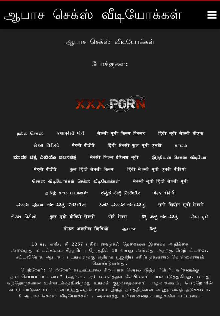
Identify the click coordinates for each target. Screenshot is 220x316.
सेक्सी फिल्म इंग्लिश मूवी (149, 155)
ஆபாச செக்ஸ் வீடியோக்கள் (57, 296)
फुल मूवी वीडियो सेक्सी (145, 216)
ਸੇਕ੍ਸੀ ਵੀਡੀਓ (115, 167)
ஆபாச (173, 229)
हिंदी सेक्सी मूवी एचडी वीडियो (55, 180)
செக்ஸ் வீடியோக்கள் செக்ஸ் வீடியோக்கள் (149, 180)
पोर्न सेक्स (193, 216)
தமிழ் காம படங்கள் (119, 192)
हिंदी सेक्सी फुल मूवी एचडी (136, 143)
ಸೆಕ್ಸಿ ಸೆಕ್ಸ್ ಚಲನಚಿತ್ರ (38, 229)
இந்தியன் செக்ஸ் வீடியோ (60, 167)
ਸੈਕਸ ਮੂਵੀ (80, 229)
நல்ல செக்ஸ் (24, 131)
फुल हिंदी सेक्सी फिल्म (165, 167)
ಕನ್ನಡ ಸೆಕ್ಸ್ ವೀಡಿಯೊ (176, 192)
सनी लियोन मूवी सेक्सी (41, 216)
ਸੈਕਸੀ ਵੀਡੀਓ (81, 143)
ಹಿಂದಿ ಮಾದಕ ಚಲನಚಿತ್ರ (172, 204)
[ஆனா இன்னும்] (212, 15)
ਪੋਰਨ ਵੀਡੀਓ (35, 204)
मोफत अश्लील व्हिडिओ (127, 229)
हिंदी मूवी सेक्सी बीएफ (185, 131)
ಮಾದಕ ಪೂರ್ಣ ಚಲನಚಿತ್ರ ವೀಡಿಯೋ (97, 204)
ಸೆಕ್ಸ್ (198, 229)
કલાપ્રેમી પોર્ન (67, 131)
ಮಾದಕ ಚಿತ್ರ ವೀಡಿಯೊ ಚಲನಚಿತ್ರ (77, 155)
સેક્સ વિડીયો (42, 143)
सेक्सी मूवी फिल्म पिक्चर (121, 131)
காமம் (184, 143)
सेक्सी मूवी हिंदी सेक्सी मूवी (53, 192)
